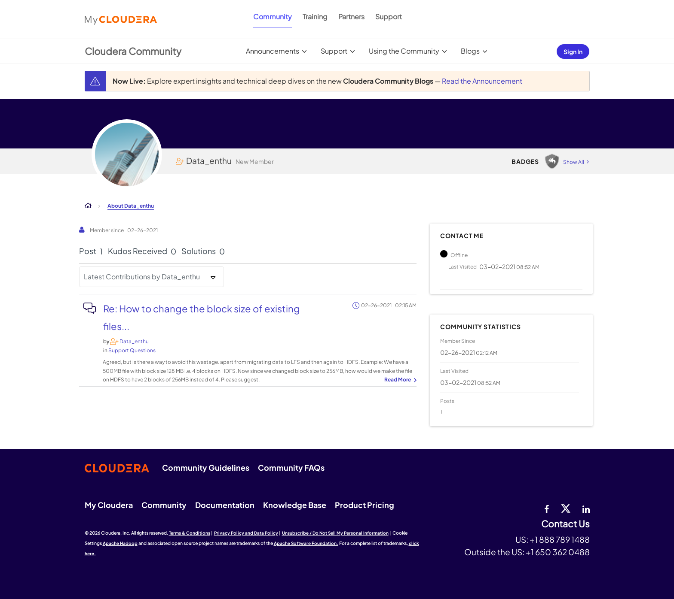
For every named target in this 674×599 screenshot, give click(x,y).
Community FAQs (291, 467)
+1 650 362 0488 (558, 552)
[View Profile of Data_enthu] (134, 341)
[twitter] (565, 508)
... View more (399, 380)
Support (388, 16)
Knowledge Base (294, 505)
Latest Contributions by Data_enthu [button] (142, 276)
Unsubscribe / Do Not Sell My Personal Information (335, 532)
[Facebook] (546, 508)
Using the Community (404, 50)
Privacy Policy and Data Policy (246, 532)
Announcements (272, 50)
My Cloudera (109, 505)
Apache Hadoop (120, 543)
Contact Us (565, 524)
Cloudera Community (133, 51)
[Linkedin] (586, 508)
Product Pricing (364, 505)
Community (272, 16)
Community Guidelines (205, 467)
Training (315, 16)
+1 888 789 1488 (560, 539)
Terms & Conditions (189, 532)
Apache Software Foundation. (306, 543)
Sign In (573, 51)
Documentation (224, 505)
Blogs (470, 50)
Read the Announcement (482, 80)
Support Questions (132, 350)
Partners (351, 16)
